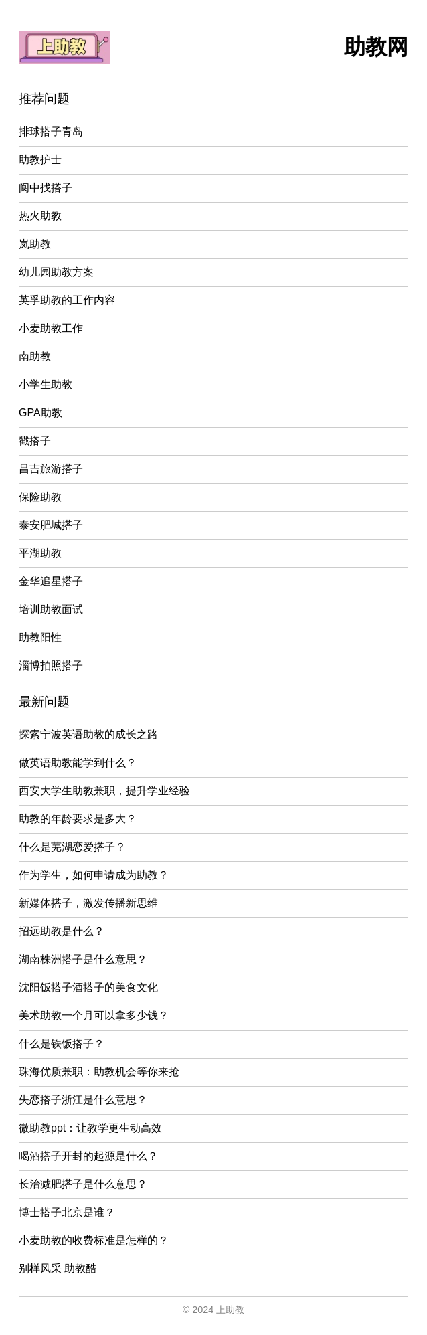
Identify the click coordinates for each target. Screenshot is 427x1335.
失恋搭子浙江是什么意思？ (83, 1099)
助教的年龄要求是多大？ (78, 818)
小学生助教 (45, 384)
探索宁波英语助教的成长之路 (88, 734)
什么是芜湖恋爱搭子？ (72, 847)
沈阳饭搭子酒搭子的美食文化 (88, 987)
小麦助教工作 (51, 328)
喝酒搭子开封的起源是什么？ (88, 1156)
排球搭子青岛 (51, 131)
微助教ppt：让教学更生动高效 (90, 1128)
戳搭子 (35, 440)
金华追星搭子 (51, 581)
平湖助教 (40, 553)
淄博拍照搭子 (51, 665)
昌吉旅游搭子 (51, 468)
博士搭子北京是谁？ (67, 1212)
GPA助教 (40, 412)
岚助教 (35, 244)
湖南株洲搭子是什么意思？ (83, 959)
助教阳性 (40, 637)
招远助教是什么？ (61, 931)
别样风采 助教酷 (57, 1268)
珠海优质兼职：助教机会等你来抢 (99, 1071)
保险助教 (40, 497)
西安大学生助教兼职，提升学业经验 (104, 790)
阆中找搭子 (45, 187)
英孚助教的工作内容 (67, 300)
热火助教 (40, 215)
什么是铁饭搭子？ (61, 1043)
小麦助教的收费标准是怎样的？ (94, 1240)
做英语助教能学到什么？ (78, 762)
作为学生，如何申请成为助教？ (94, 875)
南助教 (35, 356)
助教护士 (40, 159)
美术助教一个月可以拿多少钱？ (94, 1015)
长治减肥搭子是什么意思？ (83, 1184)
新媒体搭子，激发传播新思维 (88, 903)
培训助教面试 (51, 609)
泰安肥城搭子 (51, 525)
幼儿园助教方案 (56, 272)
